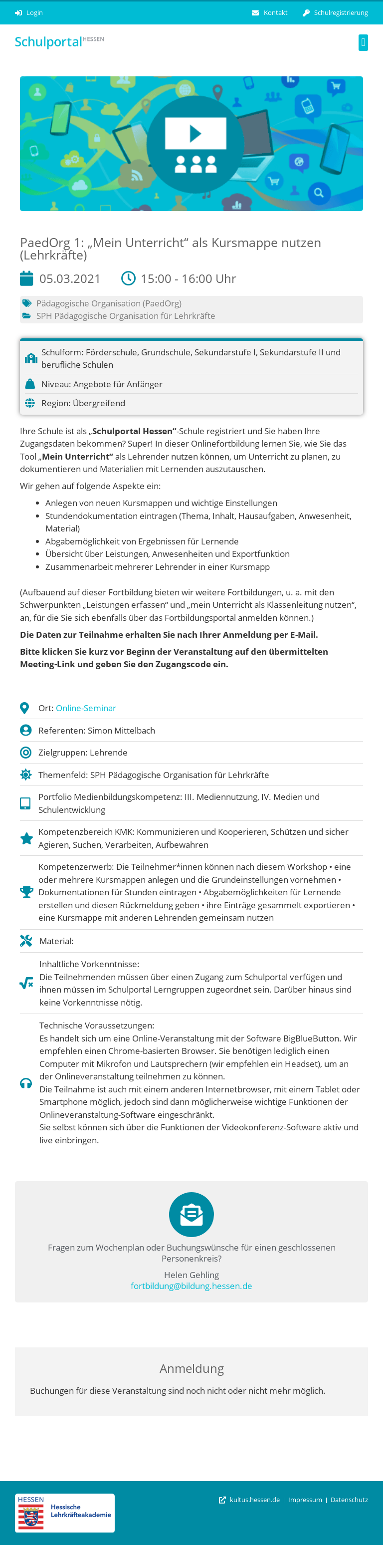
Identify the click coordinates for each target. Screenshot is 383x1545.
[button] (363, 42)
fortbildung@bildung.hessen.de (191, 1285)
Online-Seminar (86, 708)
